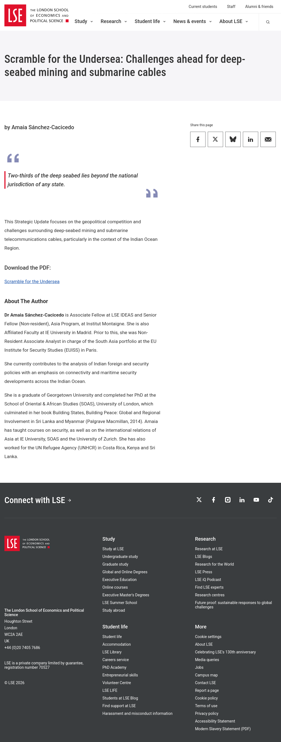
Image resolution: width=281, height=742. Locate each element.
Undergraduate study (120, 556)
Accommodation (116, 644)
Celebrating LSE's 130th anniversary (225, 652)
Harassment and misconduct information (137, 713)
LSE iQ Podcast (208, 579)
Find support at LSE (119, 706)
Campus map (206, 675)
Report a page (207, 690)
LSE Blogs (203, 556)
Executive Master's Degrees (125, 595)
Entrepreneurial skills (120, 675)
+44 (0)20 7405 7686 (22, 647)
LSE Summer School (119, 602)
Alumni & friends (259, 6)
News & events (193, 21)
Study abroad (113, 610)
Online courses (115, 587)
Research (114, 21)
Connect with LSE (38, 500)
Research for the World (214, 564)
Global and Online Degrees (124, 572)
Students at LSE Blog (120, 698)
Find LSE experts (209, 587)
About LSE (234, 21)
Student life (151, 21)
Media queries (207, 660)
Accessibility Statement (215, 721)
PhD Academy (114, 667)
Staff (231, 6)
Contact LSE (205, 683)
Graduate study (115, 564)
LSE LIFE (109, 690)
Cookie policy (206, 698)
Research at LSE (209, 549)
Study (84, 21)
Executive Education (119, 579)
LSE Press (203, 572)
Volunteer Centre (116, 683)
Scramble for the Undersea (32, 281)
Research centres (210, 595)
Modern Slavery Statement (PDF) (223, 729)
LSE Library (112, 652)
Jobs (199, 667)
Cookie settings (208, 636)
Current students (203, 6)
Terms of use (206, 706)
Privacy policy (206, 713)
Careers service (115, 660)
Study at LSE (113, 549)
